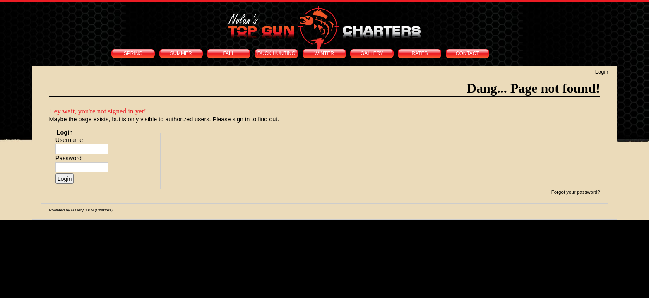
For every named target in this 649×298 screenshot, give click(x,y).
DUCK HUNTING (276, 53)
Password (68, 158)
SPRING (133, 53)
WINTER (324, 53)
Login (601, 72)
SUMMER (181, 53)
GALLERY (372, 53)
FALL (228, 53)
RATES (419, 53)
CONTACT (467, 53)
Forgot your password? (575, 192)
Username (69, 140)
